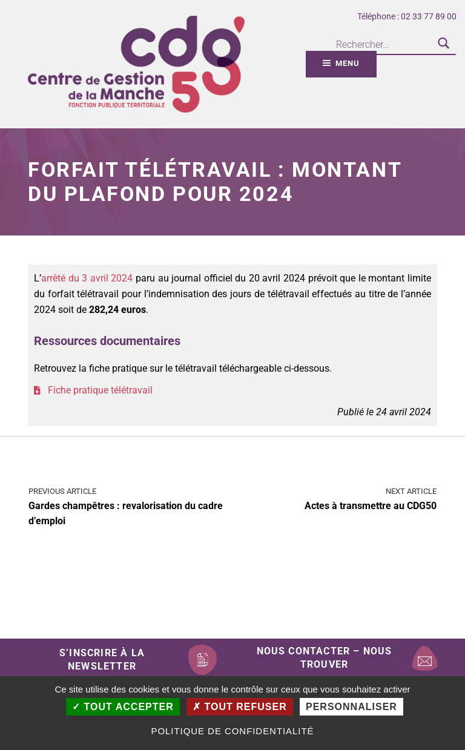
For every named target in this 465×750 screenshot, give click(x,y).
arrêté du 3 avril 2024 (87, 278)
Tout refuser (240, 707)
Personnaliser (351, 707)
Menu (347, 63)
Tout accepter (123, 707)
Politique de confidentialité (232, 731)
